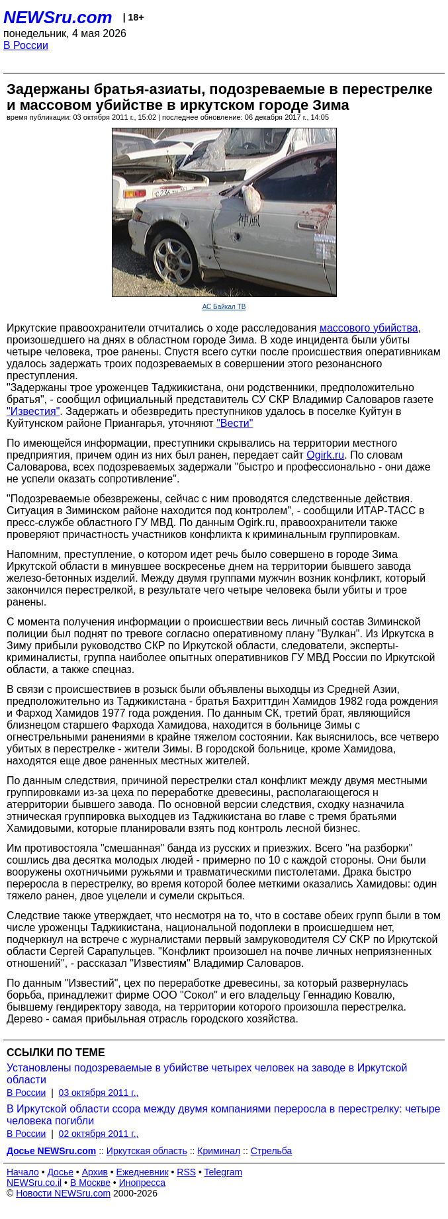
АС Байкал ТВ (224, 306)
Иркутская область (147, 1151)
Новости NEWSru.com (63, 1193)
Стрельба (271, 1151)
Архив (95, 1172)
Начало (23, 1172)
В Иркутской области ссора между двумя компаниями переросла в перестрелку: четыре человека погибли (223, 1114)
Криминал (218, 1151)
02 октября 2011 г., (99, 1133)
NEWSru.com (57, 17)
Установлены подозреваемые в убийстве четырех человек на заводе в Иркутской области (207, 1073)
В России (25, 45)
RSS (186, 1172)
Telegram (223, 1172)
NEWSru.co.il (34, 1182)
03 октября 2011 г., (99, 1092)
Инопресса (142, 1182)
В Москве (90, 1182)
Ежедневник (142, 1172)
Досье (60, 1172)
